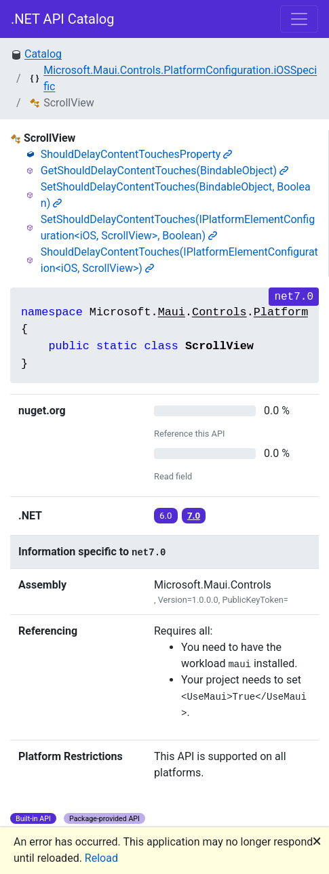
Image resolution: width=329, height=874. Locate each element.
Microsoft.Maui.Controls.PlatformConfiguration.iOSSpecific (180, 78)
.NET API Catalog (63, 19)
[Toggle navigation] (299, 19)
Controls (219, 312)
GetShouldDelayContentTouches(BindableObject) (164, 170)
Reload (101, 858)
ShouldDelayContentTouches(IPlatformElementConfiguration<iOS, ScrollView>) (179, 260)
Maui (171, 312)
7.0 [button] (193, 516)
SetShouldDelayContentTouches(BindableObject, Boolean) (176, 195)
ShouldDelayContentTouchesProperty (137, 154)
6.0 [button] (165, 516)
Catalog (43, 53)
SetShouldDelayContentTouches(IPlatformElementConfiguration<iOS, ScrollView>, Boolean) (178, 227)
